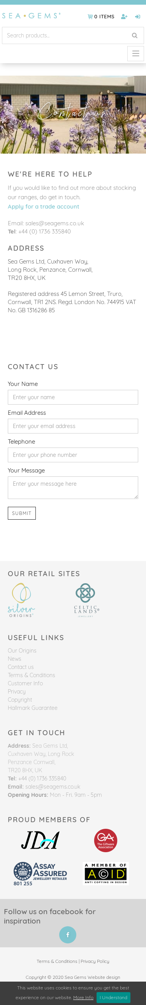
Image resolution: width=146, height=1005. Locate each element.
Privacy (17, 691)
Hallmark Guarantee (33, 707)
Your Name (23, 383)
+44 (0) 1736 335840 (42, 778)
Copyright (20, 699)
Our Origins (22, 650)
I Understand (113, 997)
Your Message (26, 470)
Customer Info (25, 683)
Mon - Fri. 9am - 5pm (55, 794)
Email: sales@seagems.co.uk (46, 223)
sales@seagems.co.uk (52, 786)
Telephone (21, 441)
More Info (83, 997)
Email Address (27, 412)
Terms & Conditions (31, 675)
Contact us (21, 667)
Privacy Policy (95, 961)
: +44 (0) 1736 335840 (39, 231)
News (14, 658)
